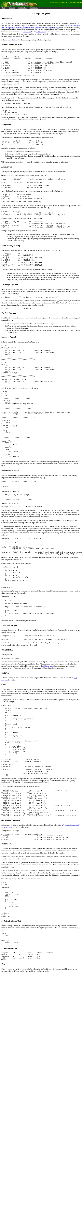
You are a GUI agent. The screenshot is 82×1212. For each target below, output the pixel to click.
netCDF (19, 28)
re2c (12, 40)
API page (65, 919)
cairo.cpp (76, 25)
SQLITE (4, 28)
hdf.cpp (38, 28)
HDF (32, 28)
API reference (48, 736)
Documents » (22, 7)
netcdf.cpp (26, 28)
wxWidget (48, 28)
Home (3, 7)
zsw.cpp (55, 28)
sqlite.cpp (11, 28)
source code (27, 32)
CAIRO (69, 25)
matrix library (41, 32)
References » (34, 7)
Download (12, 7)
